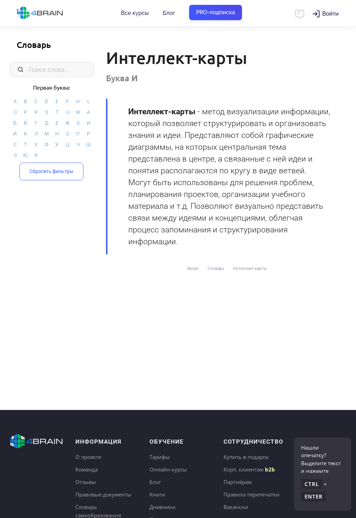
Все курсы (135, 13)
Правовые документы (103, 494)
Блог (169, 13)
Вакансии (236, 506)
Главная (52, 13)
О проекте (88, 456)
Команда (86, 469)
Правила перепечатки (252, 494)
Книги (157, 494)
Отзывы (85, 481)
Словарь (34, 44)
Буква (122, 78)
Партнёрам (238, 481)
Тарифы (159, 456)
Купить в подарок (246, 456)
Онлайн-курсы (168, 469)
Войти (330, 13)
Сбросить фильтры (51, 171)
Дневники (162, 506)
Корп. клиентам (249, 469)
